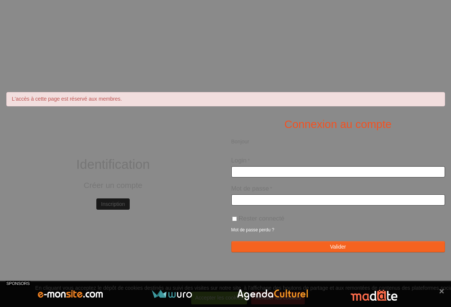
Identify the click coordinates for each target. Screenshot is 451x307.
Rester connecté (258, 218)
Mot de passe (250, 188)
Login (239, 160)
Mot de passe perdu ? (252, 229)
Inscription (113, 204)
